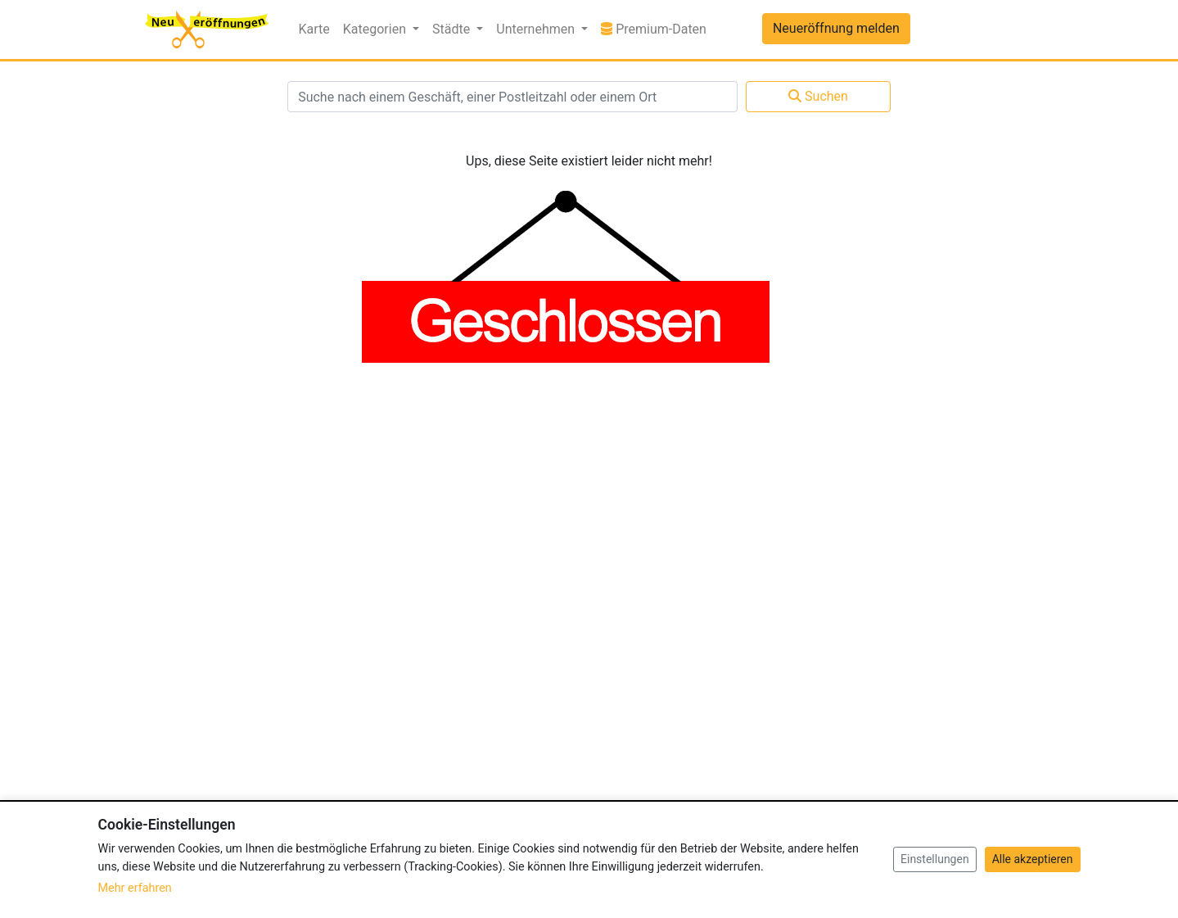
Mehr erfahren (135, 888)
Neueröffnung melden (836, 28)
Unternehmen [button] (537, 29)
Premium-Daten (657, 28)
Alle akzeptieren (1032, 859)
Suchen (818, 96)
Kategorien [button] (376, 29)
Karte (314, 29)
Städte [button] (452, 29)
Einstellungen (934, 859)
